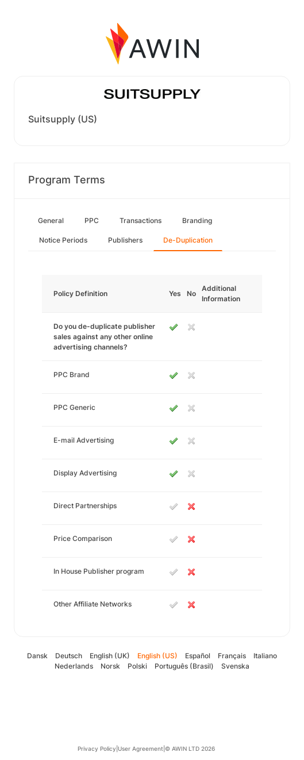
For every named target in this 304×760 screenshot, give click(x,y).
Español (197, 655)
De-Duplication (188, 240)
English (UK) (110, 655)
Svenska (235, 666)
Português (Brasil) (184, 666)
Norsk (110, 666)
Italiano (265, 655)
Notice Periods (63, 240)
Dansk (37, 655)
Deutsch (68, 655)
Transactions (140, 220)
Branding (197, 220)
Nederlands (74, 666)
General (51, 220)
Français (232, 655)
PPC (91, 220)
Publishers (125, 240)
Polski (137, 666)
